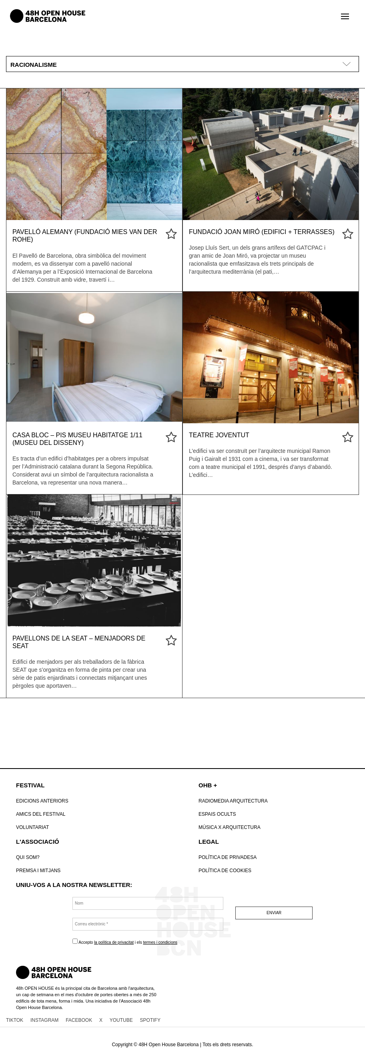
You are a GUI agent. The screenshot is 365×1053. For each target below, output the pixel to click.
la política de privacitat (114, 942)
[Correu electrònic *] (147, 924)
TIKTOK (14, 1020)
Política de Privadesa (228, 857)
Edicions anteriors (42, 801)
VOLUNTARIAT (32, 827)
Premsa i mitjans (38, 870)
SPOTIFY (150, 1020)
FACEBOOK (79, 1020)
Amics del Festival (40, 814)
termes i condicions (160, 942)
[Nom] (147, 903)
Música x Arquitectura (230, 827)
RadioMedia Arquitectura (233, 801)
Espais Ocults (217, 814)
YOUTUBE (121, 1020)
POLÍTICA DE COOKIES (225, 870)
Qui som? (28, 857)
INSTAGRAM (44, 1020)
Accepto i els (124, 942)
